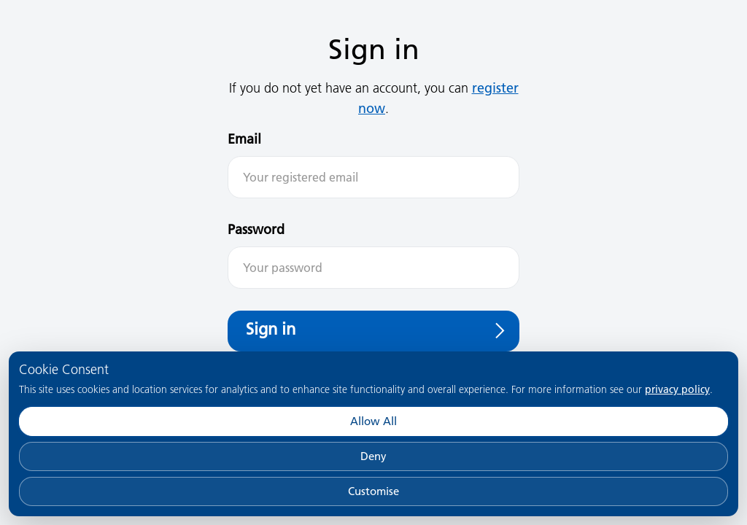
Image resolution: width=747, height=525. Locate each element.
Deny (373, 456)
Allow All (373, 421)
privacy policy (677, 389)
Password (256, 229)
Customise (373, 491)
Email (244, 139)
